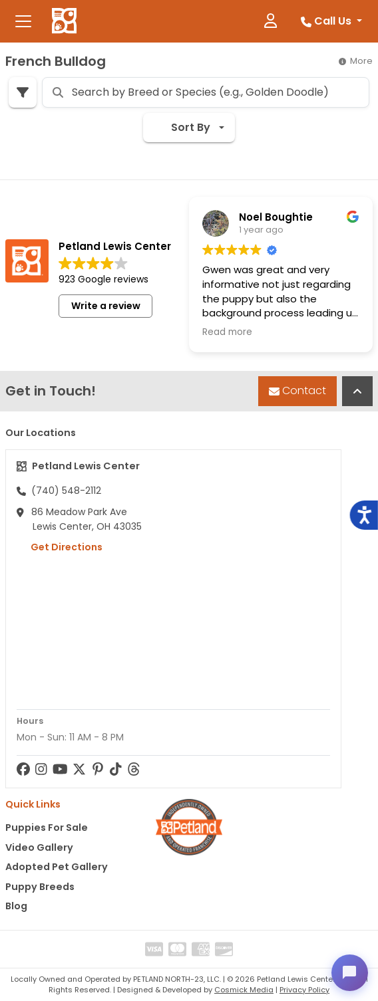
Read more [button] (227, 332)
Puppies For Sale (46, 827)
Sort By (182, 127)
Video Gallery (39, 847)
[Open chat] (348, 971)
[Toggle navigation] (23, 21)
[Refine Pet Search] (23, 92)
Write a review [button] (105, 305)
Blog (16, 906)
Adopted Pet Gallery (56, 866)
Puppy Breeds (40, 886)
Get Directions (59, 547)
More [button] (356, 61)
